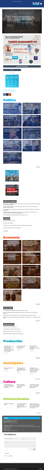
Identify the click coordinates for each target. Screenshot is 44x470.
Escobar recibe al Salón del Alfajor (8, 368)
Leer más (10, 26)
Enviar (34, 449)
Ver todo (38, 166)
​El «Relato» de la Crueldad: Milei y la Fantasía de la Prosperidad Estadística (17, 225)
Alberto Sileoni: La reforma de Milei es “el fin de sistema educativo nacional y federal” (19, 315)
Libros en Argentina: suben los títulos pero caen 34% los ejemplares (21, 386)
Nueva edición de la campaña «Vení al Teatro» (11, 329)
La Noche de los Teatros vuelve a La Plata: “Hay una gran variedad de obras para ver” (34, 386)
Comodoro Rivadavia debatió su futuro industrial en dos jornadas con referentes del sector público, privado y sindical (20, 207)
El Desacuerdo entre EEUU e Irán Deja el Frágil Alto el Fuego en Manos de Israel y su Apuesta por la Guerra (35, 405)
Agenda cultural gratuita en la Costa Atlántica (12, 331)
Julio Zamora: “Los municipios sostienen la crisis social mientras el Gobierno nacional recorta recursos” (34, 370)
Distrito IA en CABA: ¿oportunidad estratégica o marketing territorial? (34, 347)
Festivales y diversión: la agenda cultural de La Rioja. (13, 333)
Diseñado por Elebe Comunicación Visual (11, 468)
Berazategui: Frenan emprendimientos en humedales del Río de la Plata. (21, 369)
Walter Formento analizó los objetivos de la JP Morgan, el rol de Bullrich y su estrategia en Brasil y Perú (21, 317)
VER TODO (6, 231)
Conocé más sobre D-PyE (9, 90)
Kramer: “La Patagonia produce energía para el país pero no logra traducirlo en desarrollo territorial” (20, 313)
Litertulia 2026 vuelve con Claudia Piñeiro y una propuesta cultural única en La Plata (9, 386)
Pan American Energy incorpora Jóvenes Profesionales (21, 347)
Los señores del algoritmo (8, 223)
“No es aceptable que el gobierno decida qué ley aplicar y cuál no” (15, 214)
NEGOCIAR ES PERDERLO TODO (9, 220)
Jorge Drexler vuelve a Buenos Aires (10, 326)
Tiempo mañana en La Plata (12, 85)
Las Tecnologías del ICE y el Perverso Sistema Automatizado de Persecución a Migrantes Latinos (22, 405)
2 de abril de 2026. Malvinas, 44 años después (12, 227)
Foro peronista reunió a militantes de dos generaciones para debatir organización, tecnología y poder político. (21, 210)
